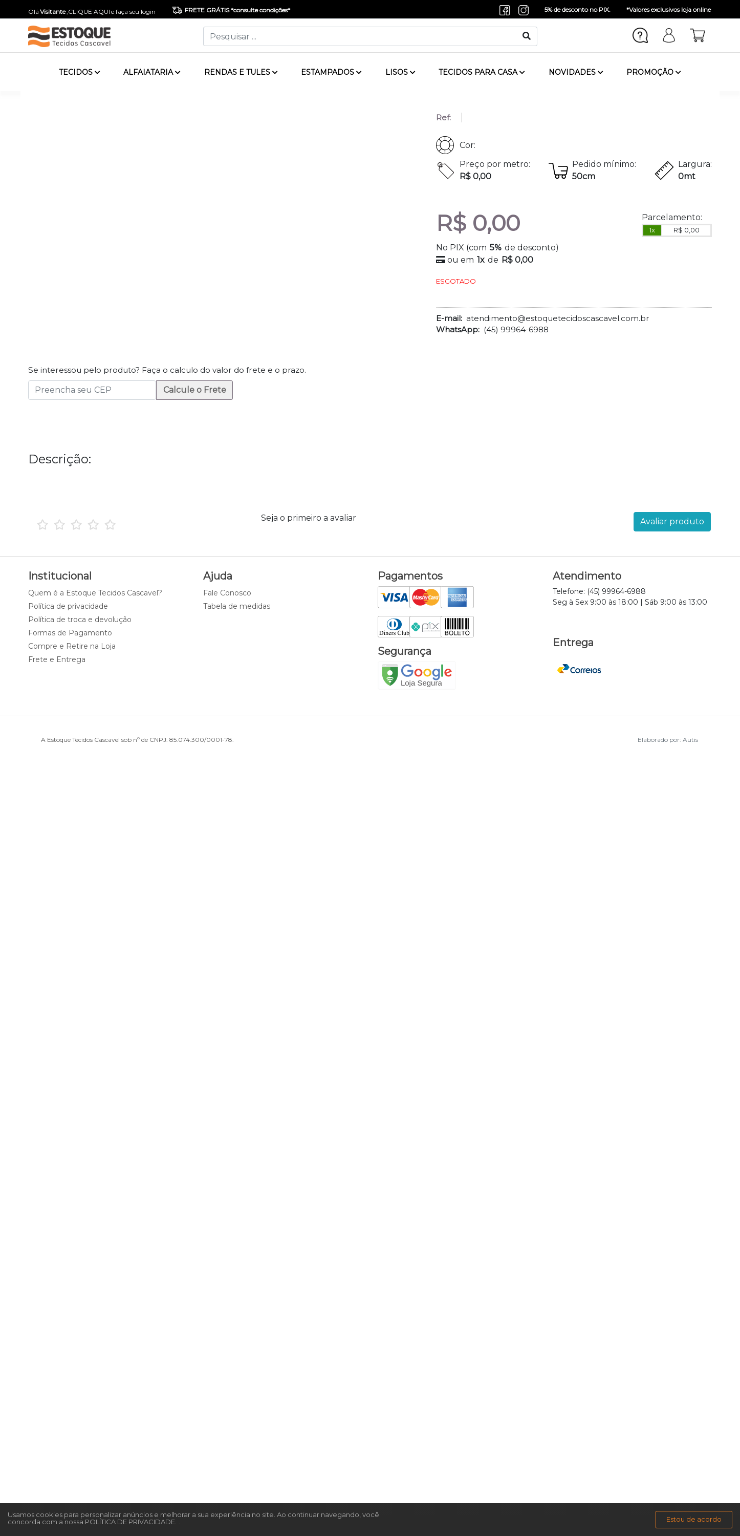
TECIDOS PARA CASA (482, 72)
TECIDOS (79, 72)
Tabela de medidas (236, 606)
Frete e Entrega (56, 659)
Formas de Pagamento (70, 632)
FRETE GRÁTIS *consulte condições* (231, 10)
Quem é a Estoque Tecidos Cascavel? (95, 593)
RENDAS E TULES (241, 72)
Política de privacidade (68, 606)
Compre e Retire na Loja (72, 646)
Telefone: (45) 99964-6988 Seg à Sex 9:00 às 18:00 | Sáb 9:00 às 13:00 (630, 597)
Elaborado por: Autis (668, 739)
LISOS (400, 72)
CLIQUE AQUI (89, 11)
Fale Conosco (227, 593)
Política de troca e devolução (80, 619)
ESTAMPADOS (331, 72)
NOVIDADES (576, 72)
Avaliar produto (672, 521)
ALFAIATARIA (152, 72)
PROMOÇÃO (653, 72)
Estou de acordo (694, 1519)
